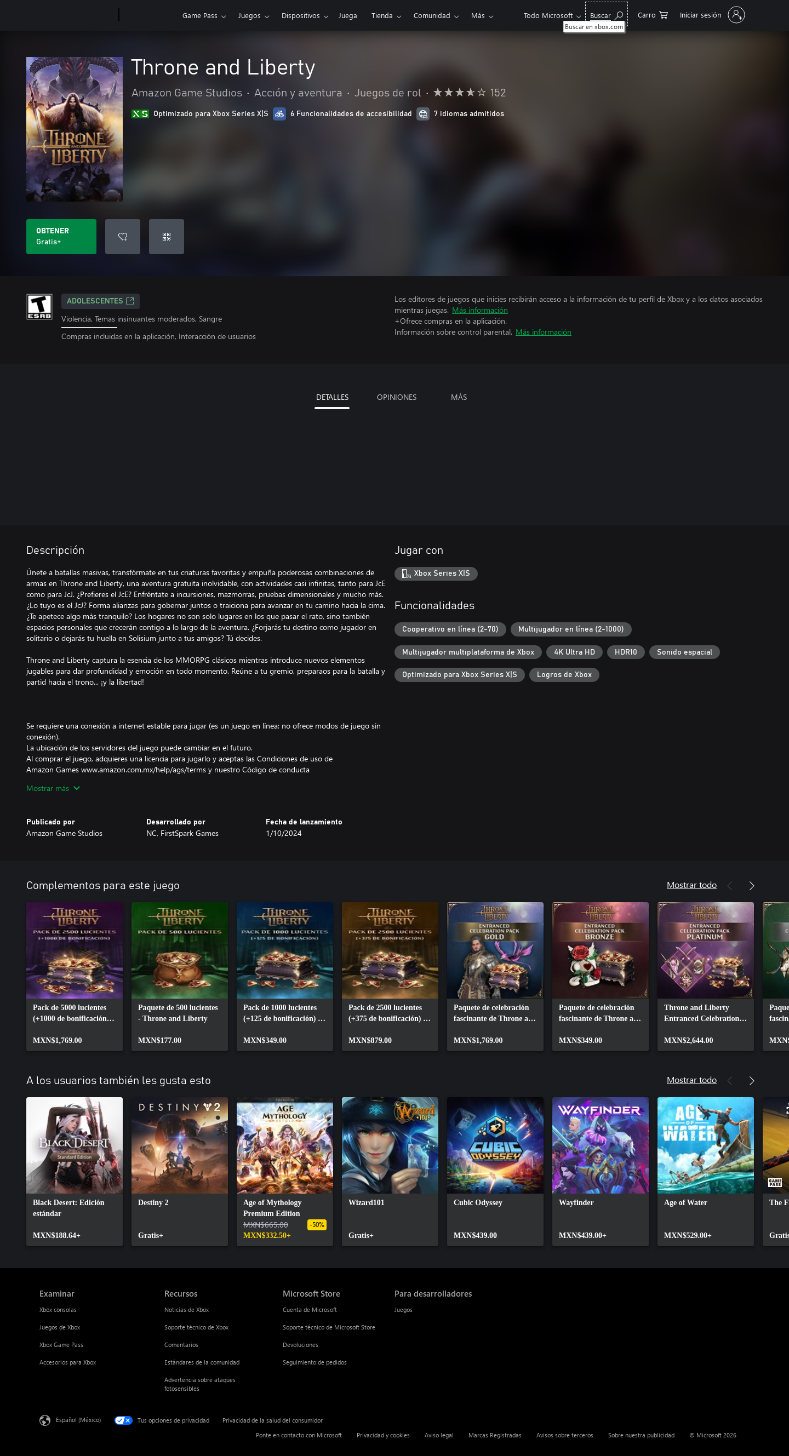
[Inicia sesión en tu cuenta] (711, 15)
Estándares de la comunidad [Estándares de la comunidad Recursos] (201, 1362)
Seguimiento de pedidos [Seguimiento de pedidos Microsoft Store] (315, 1362)
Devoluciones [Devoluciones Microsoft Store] (300, 1344)
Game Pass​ (200, 15)
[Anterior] (730, 885)
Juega (348, 15)
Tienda (382, 15)
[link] (74, 976)
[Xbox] (149, 15)
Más (478, 15)
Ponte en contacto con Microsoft (299, 1434)
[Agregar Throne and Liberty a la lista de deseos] (122, 236)
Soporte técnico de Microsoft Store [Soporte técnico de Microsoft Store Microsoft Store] (329, 1327)
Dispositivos (301, 15)
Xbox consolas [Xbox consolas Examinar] (58, 1309)
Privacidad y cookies (383, 1434)
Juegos (249, 15)
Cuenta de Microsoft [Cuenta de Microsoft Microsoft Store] (310, 1309)
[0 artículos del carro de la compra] (653, 14)
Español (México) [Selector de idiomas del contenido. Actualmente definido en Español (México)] (78, 1419)
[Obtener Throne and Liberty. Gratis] (61, 236)
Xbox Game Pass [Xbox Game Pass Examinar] (61, 1344)
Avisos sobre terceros (564, 1434)
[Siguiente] (752, 885)
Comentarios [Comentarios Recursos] (181, 1344)
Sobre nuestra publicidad (641, 1434)
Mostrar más (53, 788)
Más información (480, 310)
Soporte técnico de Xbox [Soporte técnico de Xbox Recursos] (196, 1327)
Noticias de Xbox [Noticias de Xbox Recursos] (186, 1309)
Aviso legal (439, 1434)
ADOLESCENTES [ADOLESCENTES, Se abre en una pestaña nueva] (100, 301)
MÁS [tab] (459, 397)
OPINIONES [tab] (396, 397)
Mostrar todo (692, 884)
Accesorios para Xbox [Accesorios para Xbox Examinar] (67, 1362)
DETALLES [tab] (332, 397)
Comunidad (432, 15)
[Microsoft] (77, 15)
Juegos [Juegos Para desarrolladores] (404, 1309)
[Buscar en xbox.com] (606, 14)
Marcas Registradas (495, 1434)
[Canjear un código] (166, 236)
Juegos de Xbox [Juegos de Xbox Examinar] (59, 1327)
